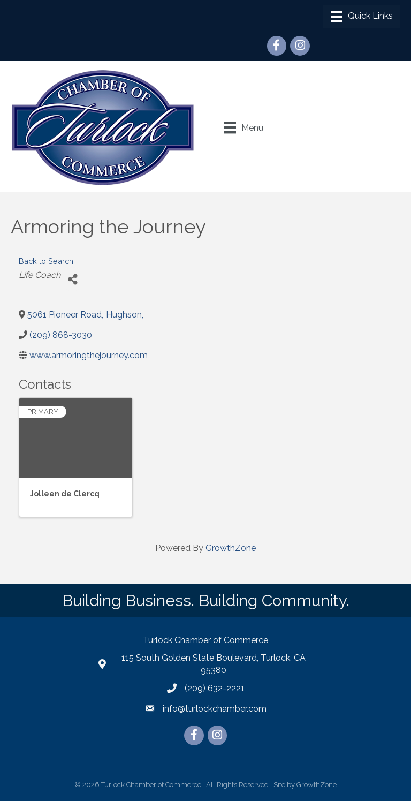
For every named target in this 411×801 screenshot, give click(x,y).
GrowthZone (231, 548)
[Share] (72, 279)
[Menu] (361, 16)
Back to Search (46, 261)
